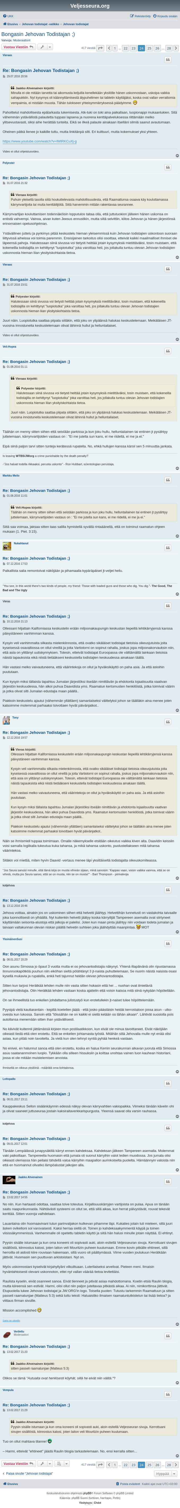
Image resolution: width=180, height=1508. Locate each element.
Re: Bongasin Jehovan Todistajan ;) (41, 70)
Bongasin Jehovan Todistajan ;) (38, 34)
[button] (100, 48)
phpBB (87, 1493)
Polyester (9, 162)
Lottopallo (9, 1079)
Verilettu (19, 1331)
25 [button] (149, 48)
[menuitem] (8, 16)
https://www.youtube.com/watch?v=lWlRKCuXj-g (40, 141)
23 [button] (133, 48)
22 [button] (126, 48)
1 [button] (115, 48)
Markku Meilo (11, 475)
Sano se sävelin (11, 1320)
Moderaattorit (21, 40)
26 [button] (157, 48)
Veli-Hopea (9, 346)
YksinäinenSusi (12, 939)
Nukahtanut (21, 543)
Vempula (8, 1390)
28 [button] (169, 48)
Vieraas (7, 55)
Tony (15, 717)
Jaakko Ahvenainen (30, 1177)
